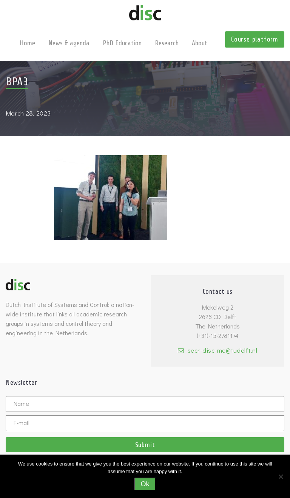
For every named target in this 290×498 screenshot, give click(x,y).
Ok (144, 484)
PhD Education (122, 43)
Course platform (254, 39)
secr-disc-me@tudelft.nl (223, 350)
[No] (280, 476)
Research (167, 43)
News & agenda (68, 43)
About (199, 43)
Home (27, 43)
